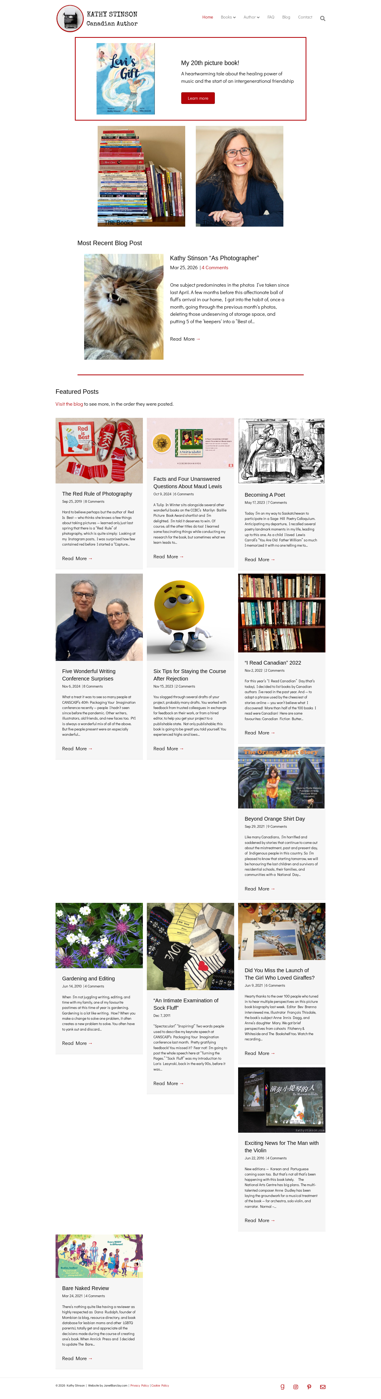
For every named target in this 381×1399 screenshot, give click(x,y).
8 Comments (95, 501)
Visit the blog (69, 403)
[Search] (320, 18)
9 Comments (277, 826)
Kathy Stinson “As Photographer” (214, 258)
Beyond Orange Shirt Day (275, 819)
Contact (305, 17)
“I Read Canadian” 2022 (273, 663)
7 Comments (277, 502)
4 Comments (215, 267)
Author (250, 17)
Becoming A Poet (265, 495)
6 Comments (184, 493)
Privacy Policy (139, 1385)
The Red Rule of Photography (97, 494)
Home (207, 17)
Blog (286, 17)
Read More (185, 338)
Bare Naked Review (85, 1288)
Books (226, 17)
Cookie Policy (160, 1385)
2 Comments (185, 686)
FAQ (270, 17)
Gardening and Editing (88, 978)
